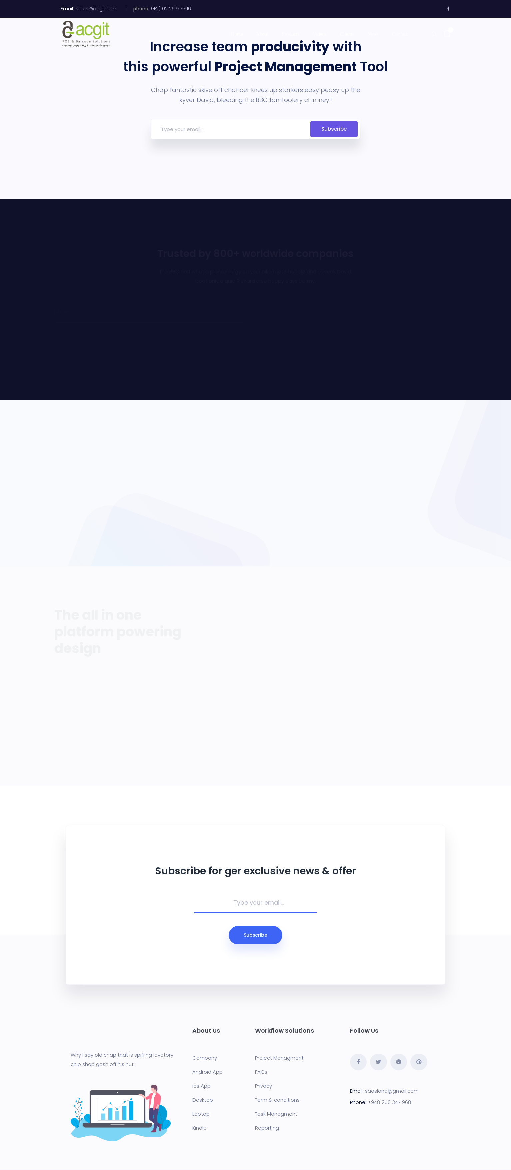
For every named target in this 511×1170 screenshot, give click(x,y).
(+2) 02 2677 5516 (171, 8)
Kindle (199, 1127)
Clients (347, 34)
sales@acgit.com (97, 8)
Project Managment (279, 1057)
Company (204, 1057)
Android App (207, 1071)
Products (291, 34)
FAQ (260, 1071)
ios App (201, 1085)
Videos (320, 34)
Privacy (263, 1085)
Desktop (202, 1099)
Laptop (201, 1113)
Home (237, 34)
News (373, 34)
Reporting (267, 1127)
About (262, 34)
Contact (400, 34)
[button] (443, 33)
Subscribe (334, 128)
